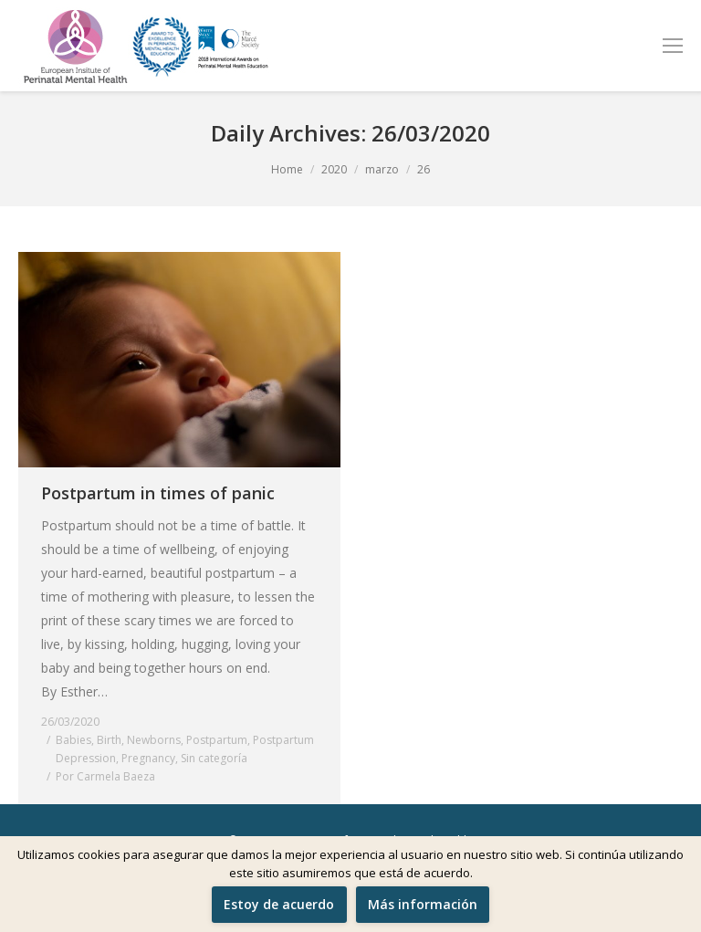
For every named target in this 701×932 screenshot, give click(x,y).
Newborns (154, 740)
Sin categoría (214, 758)
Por (105, 776)
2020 (334, 169)
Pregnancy (148, 758)
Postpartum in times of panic (158, 493)
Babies (73, 740)
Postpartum (216, 740)
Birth (109, 740)
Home (287, 169)
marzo (382, 169)
